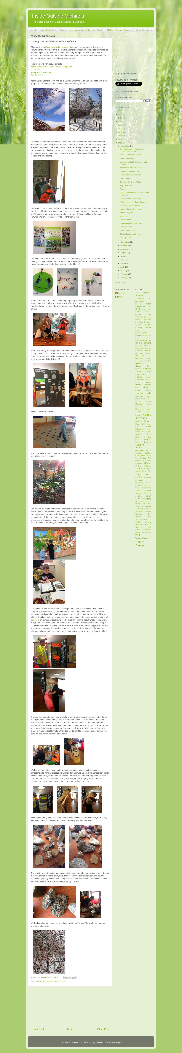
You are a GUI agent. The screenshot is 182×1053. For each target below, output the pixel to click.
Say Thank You (126, 186)
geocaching (139, 358)
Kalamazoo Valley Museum (57, 47)
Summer (147, 506)
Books (138, 309)
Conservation (147, 319)
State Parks (146, 504)
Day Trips (139, 322)
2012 (120, 282)
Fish (136, 353)
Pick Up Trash (125, 238)
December (124, 146)
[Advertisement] (70, 1007)
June (122, 260)
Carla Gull (122, 293)
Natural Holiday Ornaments (131, 209)
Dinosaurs (147, 322)
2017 (120, 129)
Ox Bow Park (145, 458)
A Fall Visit (35, 70)
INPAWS (139, 377)
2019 (120, 121)
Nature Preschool (143, 437)
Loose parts (143, 393)
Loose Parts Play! (48, 30)
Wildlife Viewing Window (143, 532)
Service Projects (126, 213)
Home (63, 30)
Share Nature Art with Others (131, 223)
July (122, 256)
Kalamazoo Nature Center (55, 981)
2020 (120, 118)
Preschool (142, 474)
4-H (136, 293)
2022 (120, 111)
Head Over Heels (127, 158)
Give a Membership (128, 230)
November (124, 242)
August (123, 253)
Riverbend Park (141, 485)
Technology (139, 511)
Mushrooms (139, 409)
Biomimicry (139, 304)
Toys (149, 514)
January (123, 278)
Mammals (139, 396)
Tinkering (138, 514)
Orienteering (140, 450)
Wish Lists (124, 216)
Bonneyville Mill (143, 306)
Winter (138, 535)
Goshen (148, 361)
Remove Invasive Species (130, 175)
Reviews (148, 483)
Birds (148, 303)
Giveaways (139, 361)
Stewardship (139, 506)
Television (148, 511)
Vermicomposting (141, 519)
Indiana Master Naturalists (130, 198)
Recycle (123, 189)
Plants (148, 463)
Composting (125, 178)
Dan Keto (35, 620)
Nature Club (140, 424)
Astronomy (139, 301)
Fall (140, 346)
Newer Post (37, 1029)
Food (142, 353)
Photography (140, 463)
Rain (136, 477)
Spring (148, 499)
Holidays (147, 368)
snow (148, 496)
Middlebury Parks (143, 404)
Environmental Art (143, 340)
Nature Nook (146, 432)
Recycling (139, 483)
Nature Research (143, 442)
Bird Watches (125, 220)
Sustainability (140, 509)
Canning (138, 314)
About (33, 30)
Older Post (103, 1029)
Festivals (147, 351)
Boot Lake (147, 309)
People (149, 460)
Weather (148, 522)
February (124, 274)
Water (138, 522)
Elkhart (138, 325)
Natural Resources (143, 30)
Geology (40, 981)
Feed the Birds (126, 227)
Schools (138, 490)
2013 (120, 143)
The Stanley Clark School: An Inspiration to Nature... (132, 150)
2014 (120, 139)
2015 (120, 136)
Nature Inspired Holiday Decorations (134, 202)
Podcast (138, 466)
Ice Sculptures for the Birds (131, 206)
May (122, 263)
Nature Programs (143, 440)
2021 (120, 114)
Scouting (139, 493)
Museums (139, 406)
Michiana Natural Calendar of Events (86, 30)
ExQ (136, 345)
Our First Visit (37, 75)
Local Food (145, 387)
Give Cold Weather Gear (130, 171)
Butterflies (148, 312)
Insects (148, 377)
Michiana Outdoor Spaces (119, 30)
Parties (143, 460)
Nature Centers (143, 421)
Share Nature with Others (130, 234)
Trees (149, 517)
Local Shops (143, 390)
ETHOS (138, 343)
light (136, 387)
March (123, 271)
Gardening (139, 356)
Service (147, 493)
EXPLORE (147, 343)
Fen (150, 345)
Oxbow (137, 460)
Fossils (148, 353)
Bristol (137, 312)
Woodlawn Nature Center (142, 542)
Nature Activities (143, 416)
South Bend (140, 499)
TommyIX (99, 1043)
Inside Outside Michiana (58, 16)
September (125, 249)
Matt (120, 297)
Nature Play (143, 434)
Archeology (139, 298)
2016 (120, 132)
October (123, 246)
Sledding (138, 496)
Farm (146, 346)
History (138, 369)
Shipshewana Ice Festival (130, 155)
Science (148, 490)
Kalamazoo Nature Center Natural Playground (51, 67)
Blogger (117, 1043)
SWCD (148, 509)
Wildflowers (147, 530)
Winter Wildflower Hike (41, 72)
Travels (138, 517)
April (122, 267)
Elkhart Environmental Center (141, 332)
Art (150, 298)
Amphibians (147, 293)
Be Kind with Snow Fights (130, 182)
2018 (120, 125)
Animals (139, 295)
